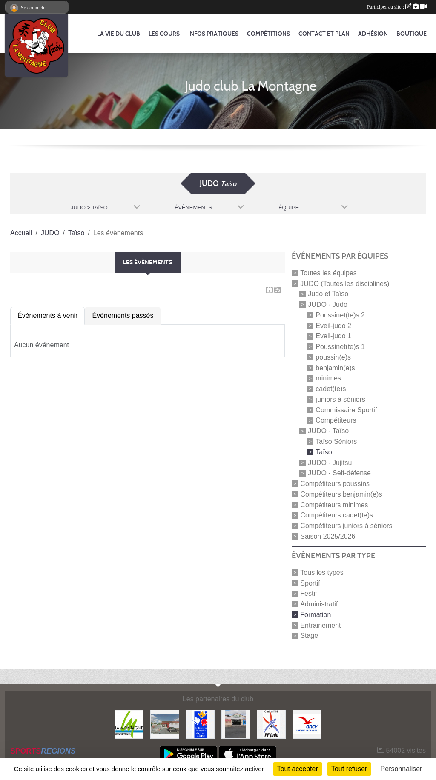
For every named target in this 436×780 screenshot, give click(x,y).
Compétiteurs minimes (334, 504)
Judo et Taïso (328, 293)
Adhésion (373, 33)
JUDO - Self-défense (339, 473)
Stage (309, 635)
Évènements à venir (47, 315)
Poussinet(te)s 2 (340, 315)
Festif (308, 593)
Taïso (324, 452)
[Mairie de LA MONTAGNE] (129, 723)
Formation (315, 614)
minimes (328, 378)
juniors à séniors (340, 399)
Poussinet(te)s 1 (340, 346)
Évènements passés (122, 315)
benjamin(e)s (335, 367)
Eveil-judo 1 (333, 336)
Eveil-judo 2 (333, 325)
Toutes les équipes (328, 273)
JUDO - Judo (327, 304)
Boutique (411, 33)
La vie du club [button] (118, 33)
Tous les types (321, 572)
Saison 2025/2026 (327, 536)
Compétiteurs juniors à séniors (346, 525)
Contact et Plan (324, 33)
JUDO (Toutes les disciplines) (344, 283)
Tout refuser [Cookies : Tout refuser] (349, 768)
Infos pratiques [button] (213, 33)
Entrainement (320, 625)
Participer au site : (397, 7)
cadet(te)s (331, 388)
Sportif (310, 582)
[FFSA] (200, 723)
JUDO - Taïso (328, 430)
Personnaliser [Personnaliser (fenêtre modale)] (401, 768)
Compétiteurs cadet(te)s (336, 515)
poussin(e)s (333, 357)
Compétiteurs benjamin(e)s (341, 494)
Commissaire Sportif (346, 409)
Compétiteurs (336, 420)
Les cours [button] (164, 33)
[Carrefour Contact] (235, 723)
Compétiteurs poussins (335, 483)
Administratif (319, 604)
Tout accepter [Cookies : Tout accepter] (297, 768)
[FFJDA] (271, 723)
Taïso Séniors (336, 441)
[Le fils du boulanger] (164, 723)
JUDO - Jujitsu (330, 462)
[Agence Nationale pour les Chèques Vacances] (307, 723)
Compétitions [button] (268, 33)
